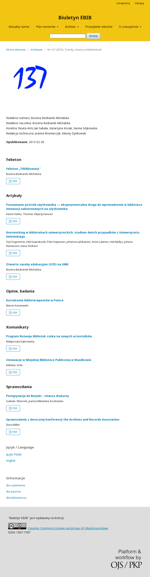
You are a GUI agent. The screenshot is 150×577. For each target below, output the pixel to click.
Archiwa (70, 27)
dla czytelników (15, 485)
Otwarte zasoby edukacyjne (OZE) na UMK (37, 264)
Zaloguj (139, 3)
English (10, 461)
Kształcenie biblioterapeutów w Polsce (35, 300)
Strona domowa (16, 49)
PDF (14, 181)
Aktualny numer (19, 27)
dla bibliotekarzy (16, 498)
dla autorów (13, 491)
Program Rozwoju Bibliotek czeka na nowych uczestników (49, 336)
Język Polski (14, 454)
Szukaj (93, 35)
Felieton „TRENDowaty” (23, 169)
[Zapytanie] (68, 36)
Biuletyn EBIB (75, 17)
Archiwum (37, 49)
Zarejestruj (123, 3)
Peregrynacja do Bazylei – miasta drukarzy (37, 396)
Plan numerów (46, 27)
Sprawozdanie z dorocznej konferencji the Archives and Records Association (62, 419)
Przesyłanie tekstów (98, 27)
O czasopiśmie (129, 27)
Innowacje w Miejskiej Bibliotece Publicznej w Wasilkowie (48, 360)
